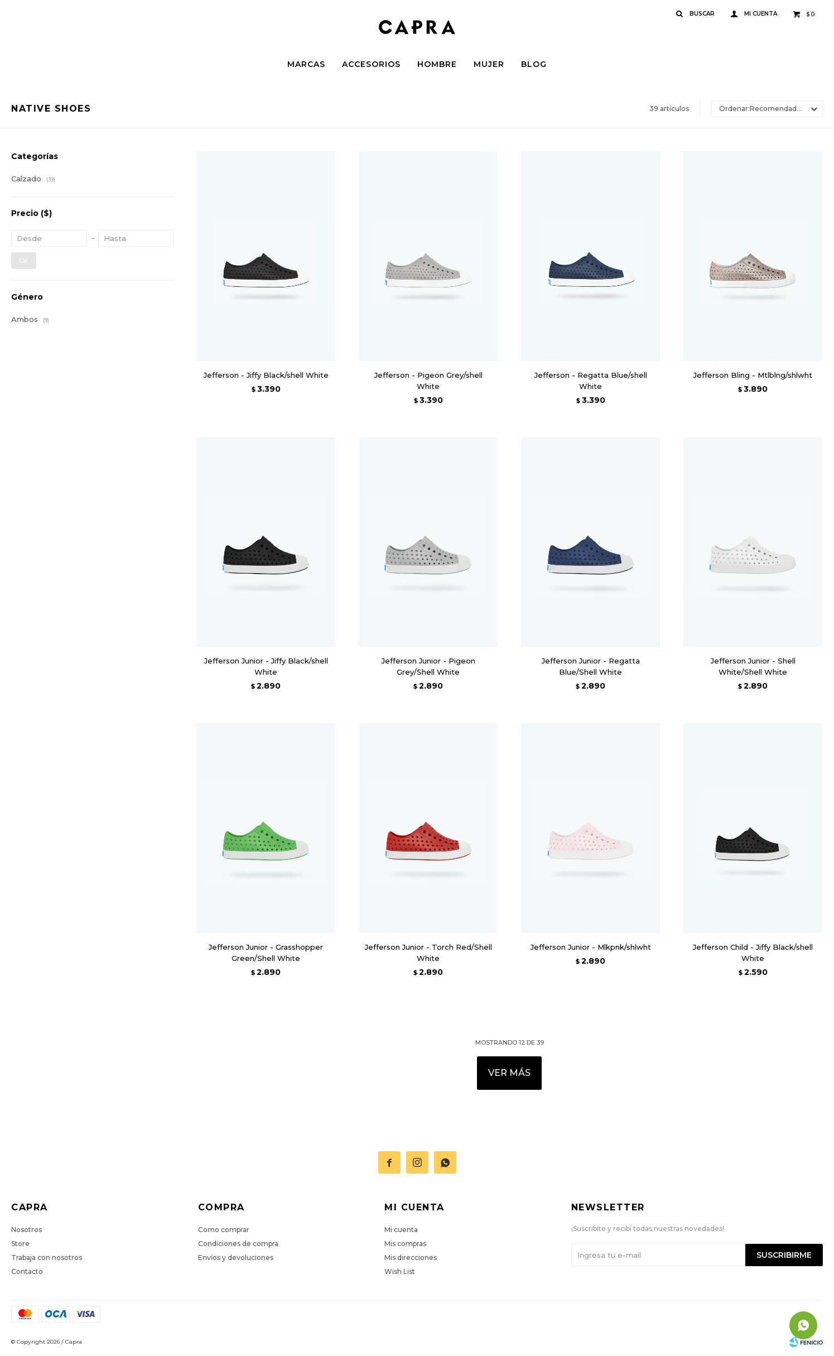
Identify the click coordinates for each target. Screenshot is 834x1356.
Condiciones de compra (238, 1243)
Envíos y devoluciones (235, 1257)
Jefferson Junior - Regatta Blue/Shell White (591, 666)
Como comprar (223, 1229)
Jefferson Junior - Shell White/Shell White (753, 666)
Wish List (399, 1271)
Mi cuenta (401, 1229)
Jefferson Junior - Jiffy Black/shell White (266, 666)
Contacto (27, 1271)
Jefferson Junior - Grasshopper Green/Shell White (266, 953)
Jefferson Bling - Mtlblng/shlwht (752, 375)
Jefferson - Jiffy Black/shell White (266, 375)
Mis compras (405, 1243)
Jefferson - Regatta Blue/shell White (590, 381)
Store (20, 1243)
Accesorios (371, 64)
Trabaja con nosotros (46, 1257)
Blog (534, 64)
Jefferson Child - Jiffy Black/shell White (753, 953)
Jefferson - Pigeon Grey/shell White (428, 381)
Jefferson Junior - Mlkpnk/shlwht (591, 947)
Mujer (489, 64)
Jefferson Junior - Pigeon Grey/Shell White (428, 666)
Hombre (437, 64)
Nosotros (26, 1229)
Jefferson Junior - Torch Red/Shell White (428, 953)
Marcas (306, 64)
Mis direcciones (410, 1257)
